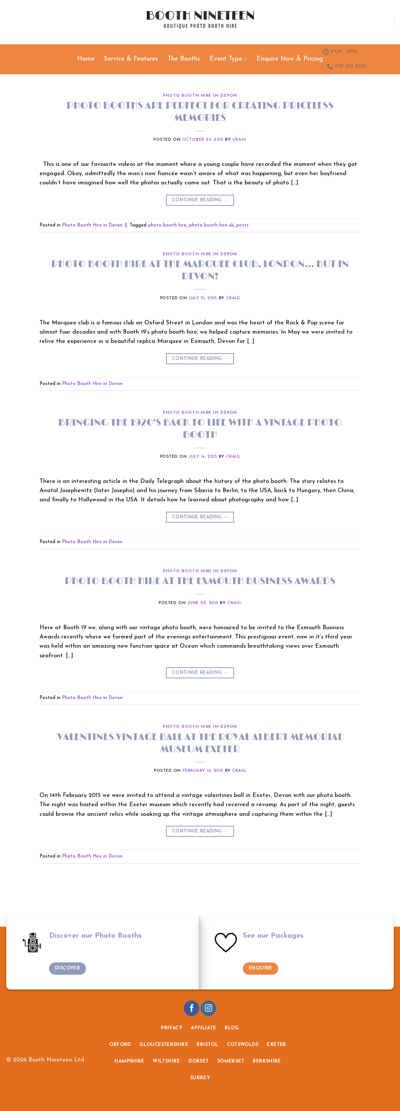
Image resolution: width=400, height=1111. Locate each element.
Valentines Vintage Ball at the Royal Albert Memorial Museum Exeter (200, 743)
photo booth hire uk (211, 225)
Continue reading (200, 200)
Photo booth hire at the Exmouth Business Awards (200, 581)
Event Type (228, 59)
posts (242, 225)
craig (239, 140)
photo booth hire (167, 225)
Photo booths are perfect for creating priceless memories (200, 112)
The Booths (184, 59)
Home (85, 59)
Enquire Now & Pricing (289, 59)
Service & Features (131, 59)
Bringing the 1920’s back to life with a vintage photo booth (200, 429)
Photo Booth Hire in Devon (200, 96)
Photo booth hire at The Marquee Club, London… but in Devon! (200, 270)
